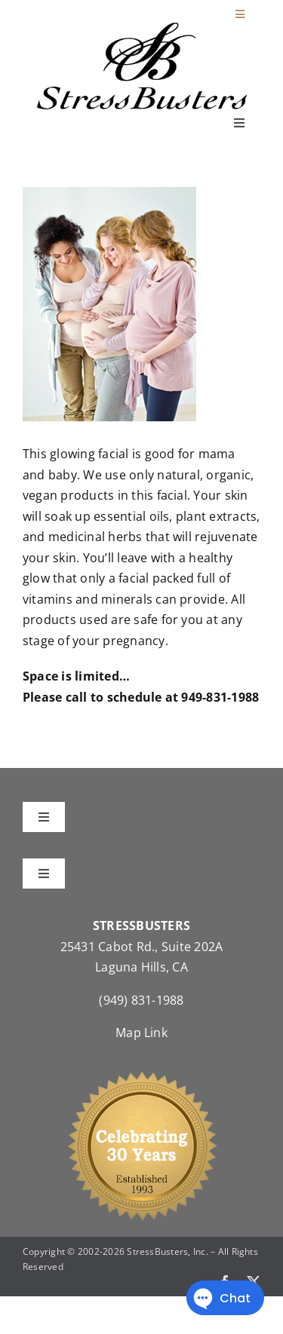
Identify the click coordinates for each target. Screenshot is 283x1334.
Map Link (141, 1032)
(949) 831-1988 (141, 1000)
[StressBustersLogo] (142, 28)
